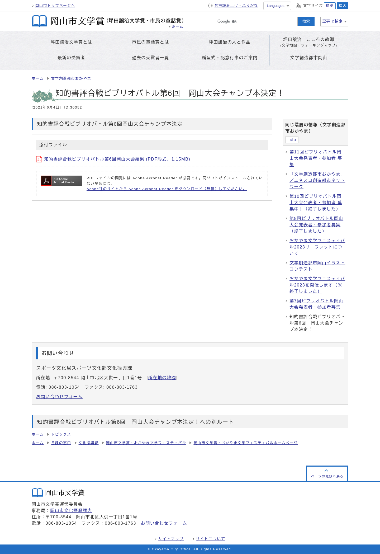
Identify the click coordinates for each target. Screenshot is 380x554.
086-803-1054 (61, 523)
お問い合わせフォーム (59, 397)
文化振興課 (89, 443)
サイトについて (210, 539)
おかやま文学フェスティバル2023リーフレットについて (317, 247)
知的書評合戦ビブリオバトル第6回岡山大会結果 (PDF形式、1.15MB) (113, 159)
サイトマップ (171, 539)
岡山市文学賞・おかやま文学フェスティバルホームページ (245, 443)
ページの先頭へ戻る (327, 476)
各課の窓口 (61, 443)
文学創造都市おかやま (71, 79)
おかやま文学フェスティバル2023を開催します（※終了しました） (317, 285)
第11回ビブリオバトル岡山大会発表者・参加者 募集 (315, 158)
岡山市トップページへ (55, 6)
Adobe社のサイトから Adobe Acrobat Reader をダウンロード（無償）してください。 (167, 189)
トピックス (61, 434)
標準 (330, 6)
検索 (306, 21)
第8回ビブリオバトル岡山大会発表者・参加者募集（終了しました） (316, 224)
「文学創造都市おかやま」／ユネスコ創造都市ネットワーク (317, 180)
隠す (293, 140)
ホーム (38, 79)
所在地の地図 (162, 377)
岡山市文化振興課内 (71, 510)
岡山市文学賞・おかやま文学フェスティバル (146, 443)
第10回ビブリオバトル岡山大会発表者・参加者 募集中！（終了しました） (315, 202)
